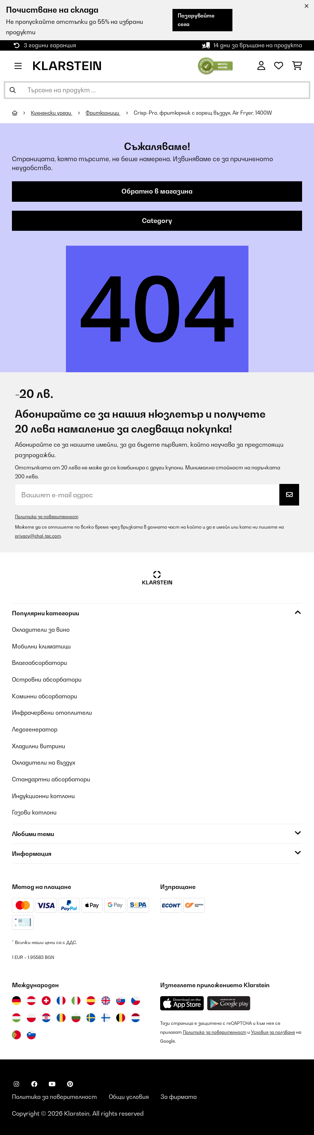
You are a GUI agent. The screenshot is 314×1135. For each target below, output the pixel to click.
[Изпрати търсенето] (13, 90)
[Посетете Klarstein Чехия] (135, 998)
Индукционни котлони (44, 794)
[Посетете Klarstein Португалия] (16, 1033)
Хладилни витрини (39, 745)
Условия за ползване (276, 1030)
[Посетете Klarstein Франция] (61, 998)
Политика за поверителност (48, 517)
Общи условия (133, 1095)
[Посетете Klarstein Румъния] (61, 1015)
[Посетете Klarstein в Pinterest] (70, 1082)
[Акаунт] (261, 66)
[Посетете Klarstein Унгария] (16, 1015)
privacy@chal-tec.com (39, 537)
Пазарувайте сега (194, 20)
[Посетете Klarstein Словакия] (120, 998)
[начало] (21, 113)
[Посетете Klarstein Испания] (90, 998)
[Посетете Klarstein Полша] (31, 1015)
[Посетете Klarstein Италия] (76, 998)
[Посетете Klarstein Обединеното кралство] (105, 998)
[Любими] (278, 66)
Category (157, 221)
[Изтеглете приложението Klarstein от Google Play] (229, 1001)
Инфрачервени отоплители (54, 712)
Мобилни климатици (42, 647)
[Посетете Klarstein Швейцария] (46, 998)
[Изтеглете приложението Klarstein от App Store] (182, 1001)
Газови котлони (35, 810)
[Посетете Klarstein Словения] (31, 1033)
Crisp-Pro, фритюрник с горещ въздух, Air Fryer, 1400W (205, 113)
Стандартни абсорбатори (53, 778)
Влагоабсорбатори (41, 663)
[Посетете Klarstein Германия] (16, 998)
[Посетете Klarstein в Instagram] (16, 1082)
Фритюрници (105, 113)
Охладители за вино (42, 630)
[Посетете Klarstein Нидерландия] (135, 1015)
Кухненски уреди (52, 113)
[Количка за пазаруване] (297, 66)
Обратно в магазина (157, 192)
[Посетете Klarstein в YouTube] (52, 1082)
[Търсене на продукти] (157, 90)
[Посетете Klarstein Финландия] (105, 1015)
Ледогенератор (36, 729)
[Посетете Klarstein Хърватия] (46, 1015)
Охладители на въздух (45, 761)
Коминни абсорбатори (45, 696)
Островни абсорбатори (48, 679)
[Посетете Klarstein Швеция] (90, 1015)
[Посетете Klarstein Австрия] (31, 998)
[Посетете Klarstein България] (76, 1015)
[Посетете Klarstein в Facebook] (34, 1082)
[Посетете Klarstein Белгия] (120, 1015)
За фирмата (185, 1095)
